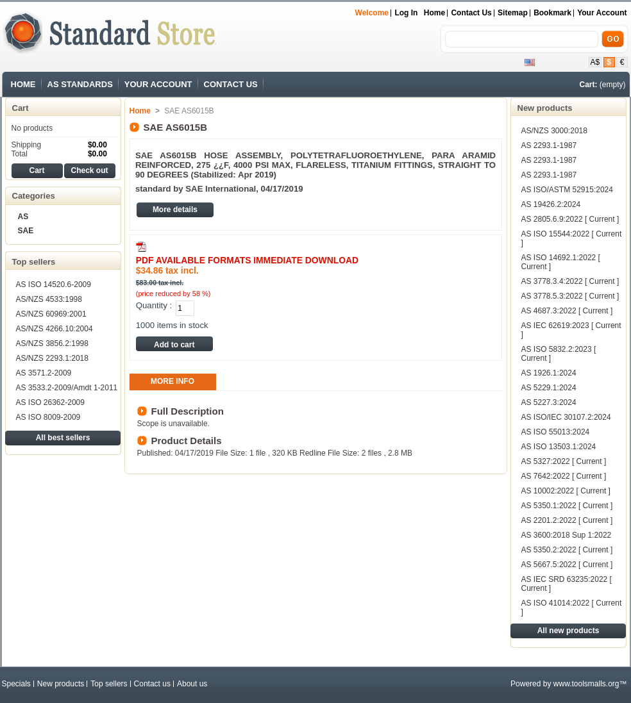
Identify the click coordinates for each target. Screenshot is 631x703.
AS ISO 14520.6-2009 (53, 284)
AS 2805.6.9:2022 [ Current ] (570, 219)
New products (545, 108)
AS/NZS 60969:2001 (51, 314)
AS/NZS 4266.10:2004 (54, 328)
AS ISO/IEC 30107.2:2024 (566, 417)
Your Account (602, 12)
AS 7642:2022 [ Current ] (564, 476)
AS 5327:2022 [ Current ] (564, 461)
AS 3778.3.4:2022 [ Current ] (570, 281)
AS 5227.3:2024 (548, 402)
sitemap (513, 12)
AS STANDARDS (80, 84)
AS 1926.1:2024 (548, 372)
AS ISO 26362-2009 (50, 402)
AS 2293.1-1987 (549, 145)
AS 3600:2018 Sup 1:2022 (566, 535)
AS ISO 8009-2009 (48, 417)
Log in (405, 12)
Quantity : (154, 305)
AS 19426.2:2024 (551, 204)
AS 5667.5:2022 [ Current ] (567, 564)
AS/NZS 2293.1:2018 (52, 358)
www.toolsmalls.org (586, 683)
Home (434, 12)
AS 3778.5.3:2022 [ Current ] (570, 296)
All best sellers (63, 437)
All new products (568, 630)
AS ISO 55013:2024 (555, 431)
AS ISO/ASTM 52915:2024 (567, 189)
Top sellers (34, 262)
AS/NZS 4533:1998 (49, 299)
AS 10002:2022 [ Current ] (565, 490)
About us (192, 683)
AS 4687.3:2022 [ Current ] (567, 310)
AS (23, 216)
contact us (471, 12)
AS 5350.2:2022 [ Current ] (567, 549)
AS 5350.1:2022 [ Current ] (567, 505)
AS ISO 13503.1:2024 (558, 446)
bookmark (552, 12)
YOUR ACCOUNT (158, 84)
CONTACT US (231, 84)
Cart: (588, 84)
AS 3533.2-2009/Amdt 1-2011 (67, 387)
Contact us (152, 683)
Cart (20, 108)
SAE (26, 230)
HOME (23, 84)
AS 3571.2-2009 (44, 372)
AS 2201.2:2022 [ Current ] (567, 520)
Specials (16, 683)
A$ (595, 62)
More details (175, 209)
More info (172, 381)
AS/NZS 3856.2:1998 (52, 343)
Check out (89, 170)
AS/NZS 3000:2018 (554, 130)
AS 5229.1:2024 (548, 387)
